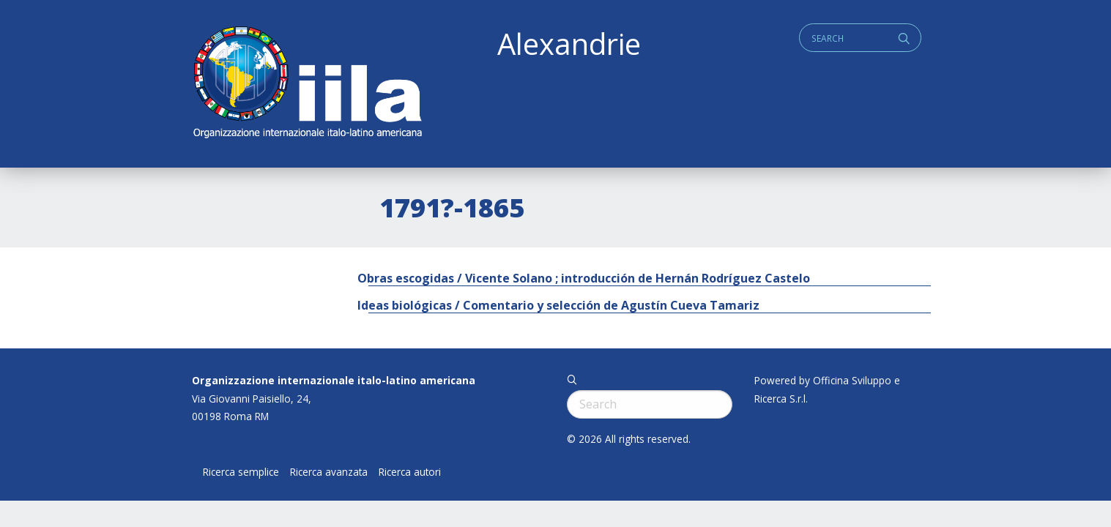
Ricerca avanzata (329, 472)
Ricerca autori (410, 472)
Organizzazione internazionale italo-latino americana (333, 380)
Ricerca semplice (241, 472)
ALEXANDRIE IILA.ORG (306, 83)
